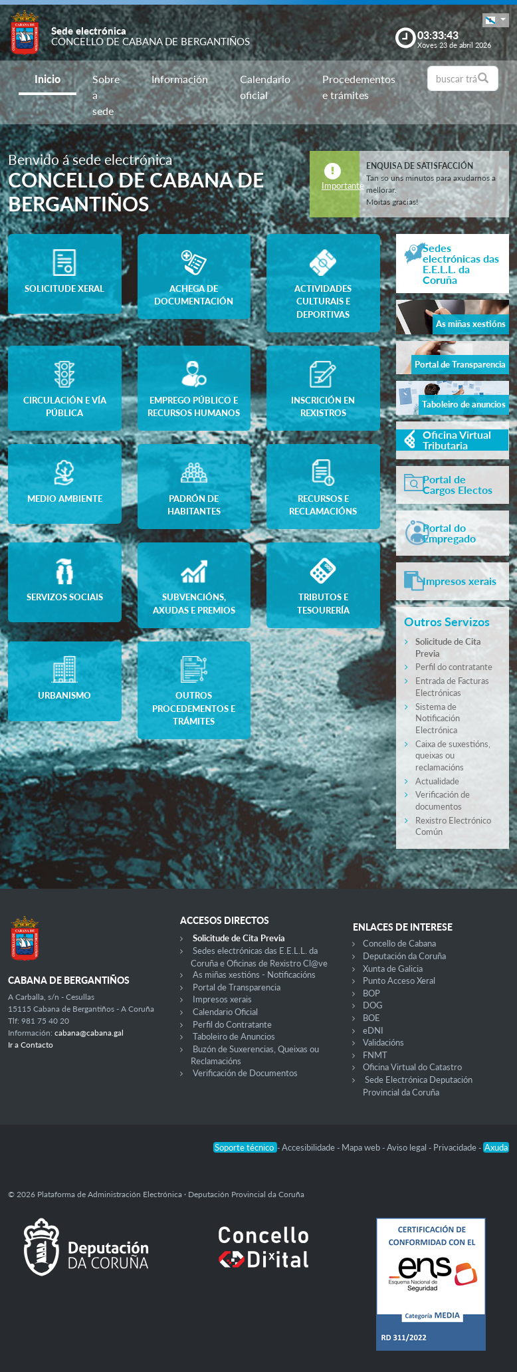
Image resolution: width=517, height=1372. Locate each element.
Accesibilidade (309, 1147)
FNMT (375, 1055)
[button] (495, 20)
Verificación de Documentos (245, 1073)
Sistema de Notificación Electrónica (437, 718)
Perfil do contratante (453, 666)
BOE (371, 1017)
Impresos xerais (222, 999)
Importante (343, 185)
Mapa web (362, 1147)
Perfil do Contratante (232, 1024)
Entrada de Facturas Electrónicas (452, 686)
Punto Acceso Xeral (399, 980)
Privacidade (455, 1147)
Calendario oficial (265, 86)
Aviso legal (408, 1147)
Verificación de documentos (442, 800)
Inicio (47, 78)
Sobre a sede (106, 94)
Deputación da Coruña (404, 956)
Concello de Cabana (399, 943)
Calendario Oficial (225, 1011)
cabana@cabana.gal (89, 1033)
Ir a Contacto (30, 1045)
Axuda (496, 1147)
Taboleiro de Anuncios (234, 1036)
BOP (371, 993)
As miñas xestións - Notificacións (254, 974)
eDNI (373, 1030)
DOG (373, 1005)
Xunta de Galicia (393, 968)
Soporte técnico (245, 1147)
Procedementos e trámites (358, 86)
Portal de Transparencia (236, 987)
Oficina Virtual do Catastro (412, 1067)
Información (180, 78)
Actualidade (437, 781)
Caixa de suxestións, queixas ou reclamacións (452, 755)
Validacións (383, 1042)
